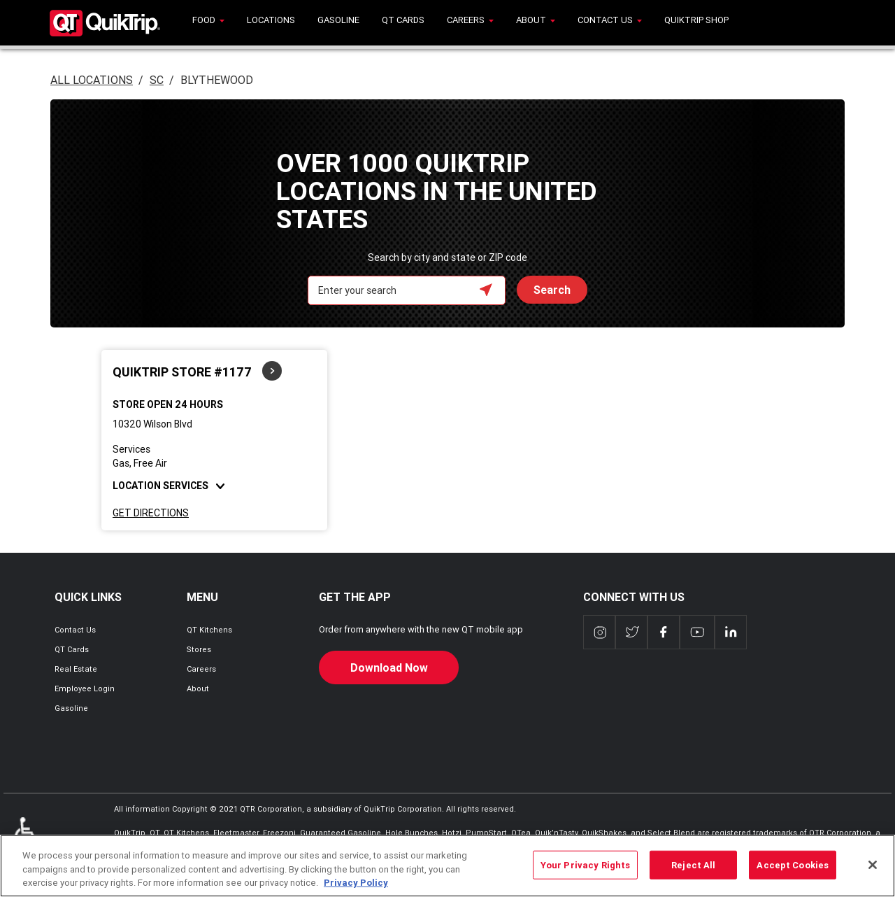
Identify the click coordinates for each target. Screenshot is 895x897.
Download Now (389, 667)
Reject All (693, 864)
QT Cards (72, 649)
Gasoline (71, 708)
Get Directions (151, 513)
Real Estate (76, 669)
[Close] (872, 864)
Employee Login (85, 688)
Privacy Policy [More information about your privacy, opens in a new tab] (356, 883)
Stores (199, 649)
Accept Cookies (793, 864)
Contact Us (75, 630)
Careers (201, 669)
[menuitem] (208, 22)
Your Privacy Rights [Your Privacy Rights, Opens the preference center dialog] (585, 864)
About (198, 688)
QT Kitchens (209, 630)
